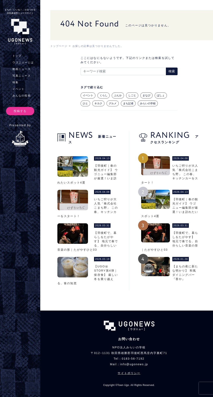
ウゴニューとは (23, 62)
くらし (104, 95)
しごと (132, 95)
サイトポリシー (129, 373)
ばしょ (161, 95)
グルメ (113, 103)
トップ (17, 55)
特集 (15, 82)
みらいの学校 (148, 103)
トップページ (58, 46)
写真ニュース (21, 75)
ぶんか (118, 95)
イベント (18, 88)
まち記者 (128, 103)
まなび (146, 95)
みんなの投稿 (21, 95)
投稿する (20, 111)
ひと (85, 103)
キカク (98, 103)
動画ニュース (21, 69)
